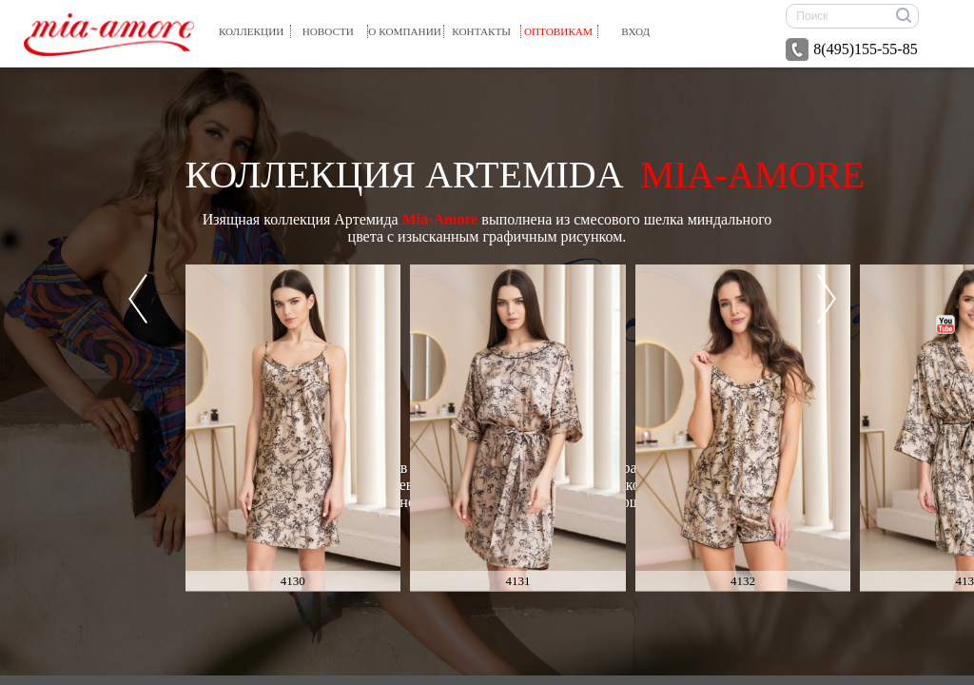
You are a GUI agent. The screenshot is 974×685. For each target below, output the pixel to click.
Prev (137, 298)
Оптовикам (558, 31)
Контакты (481, 31)
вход (635, 31)
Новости (328, 31)
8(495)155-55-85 (851, 49)
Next (826, 298)
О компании (404, 31)
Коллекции (251, 31)
